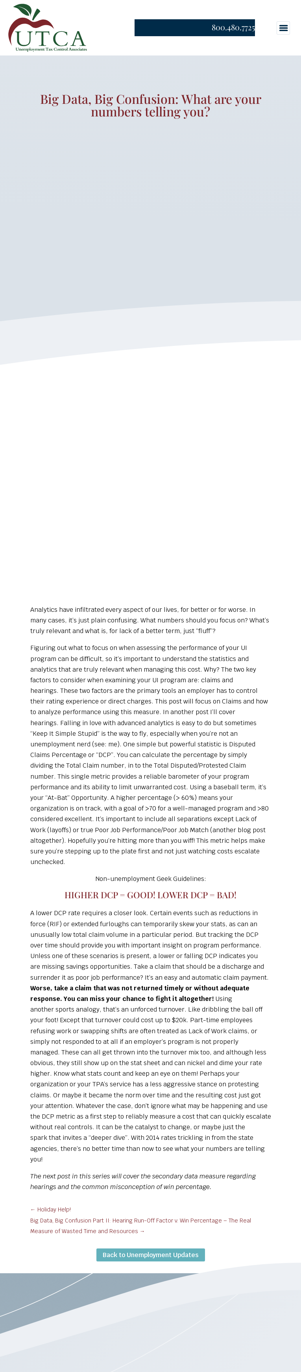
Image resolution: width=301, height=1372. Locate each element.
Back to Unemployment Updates (151, 1255)
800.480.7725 (233, 27)
